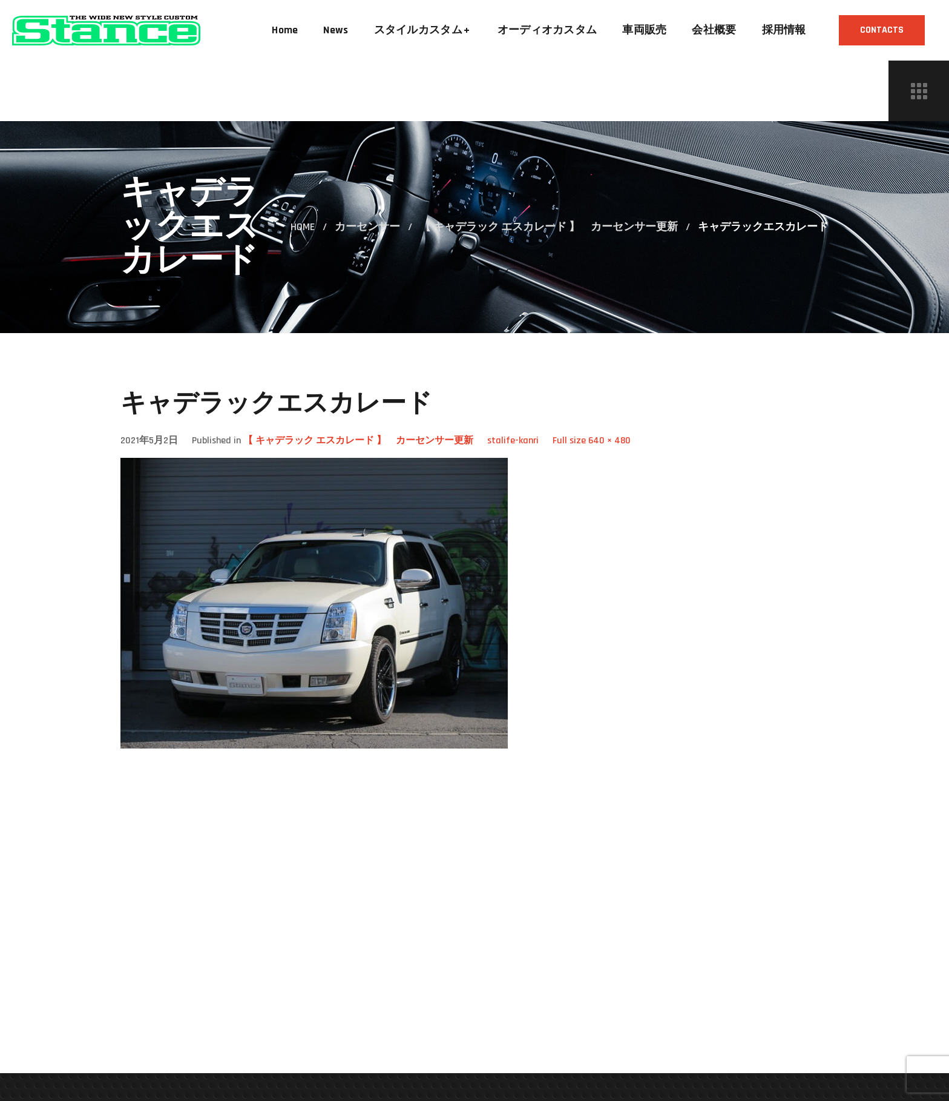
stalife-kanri (513, 440)
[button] (882, 30)
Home (303, 227)
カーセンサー (367, 227)
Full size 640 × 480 (592, 440)
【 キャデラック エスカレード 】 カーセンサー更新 (549, 227)
